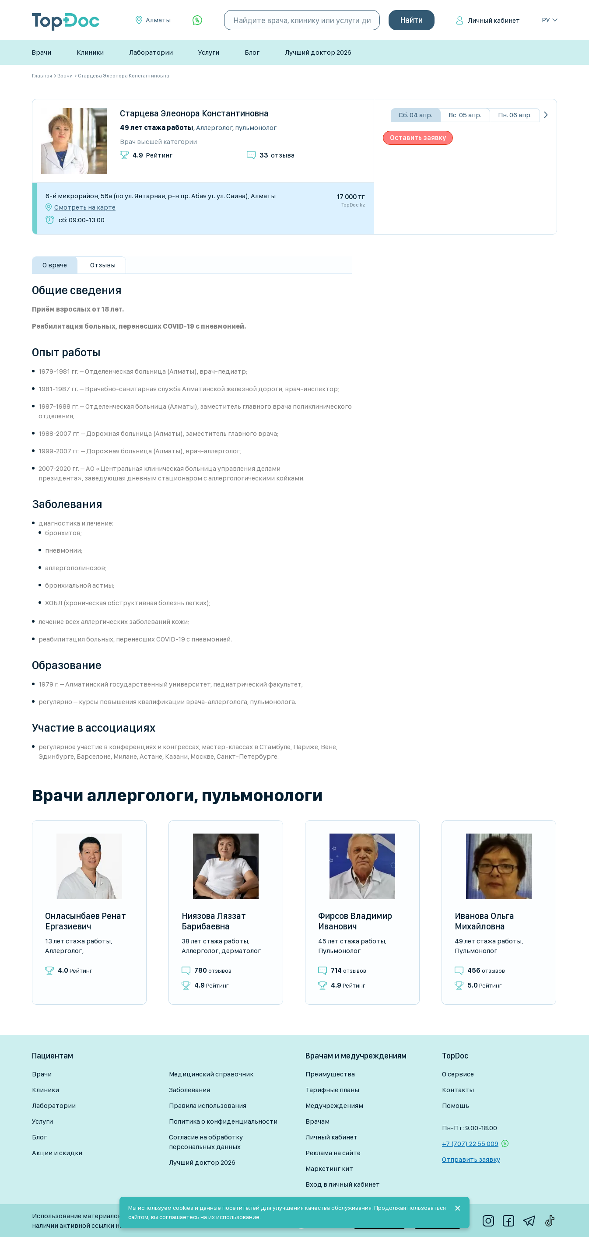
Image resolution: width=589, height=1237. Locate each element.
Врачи (41, 52)
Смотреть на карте (85, 207)
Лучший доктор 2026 (318, 52)
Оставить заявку (418, 137)
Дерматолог (241, 950)
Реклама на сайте (333, 1153)
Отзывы (103, 265)
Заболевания (189, 1090)
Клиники (90, 52)
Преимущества (330, 1074)
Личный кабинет (494, 20)
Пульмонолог (256, 127)
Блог (252, 52)
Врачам (317, 1121)
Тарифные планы (332, 1090)
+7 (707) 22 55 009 (470, 1143)
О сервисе (458, 1074)
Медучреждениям (334, 1105)
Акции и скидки (57, 1153)
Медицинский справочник (211, 1074)
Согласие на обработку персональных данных (206, 1142)
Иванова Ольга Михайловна (484, 921)
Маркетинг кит (329, 1168)
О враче (54, 265)
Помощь (455, 1105)
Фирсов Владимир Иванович (355, 921)
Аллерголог (214, 127)
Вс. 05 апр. (465, 115)
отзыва (276, 155)
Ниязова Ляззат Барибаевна (214, 921)
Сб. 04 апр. (415, 115)
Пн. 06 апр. (515, 115)
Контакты (458, 1090)
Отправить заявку (471, 1159)
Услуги (208, 52)
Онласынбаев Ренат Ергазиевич (85, 921)
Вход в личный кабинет (342, 1184)
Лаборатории (151, 52)
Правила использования (207, 1105)
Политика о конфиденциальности (223, 1121)
